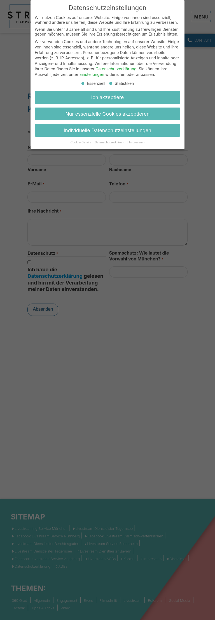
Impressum (136, 142)
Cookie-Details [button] (81, 142)
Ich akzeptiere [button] (107, 97)
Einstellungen (92, 74)
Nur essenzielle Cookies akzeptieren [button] (108, 114)
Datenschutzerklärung (116, 68)
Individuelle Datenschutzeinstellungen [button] (107, 130)
